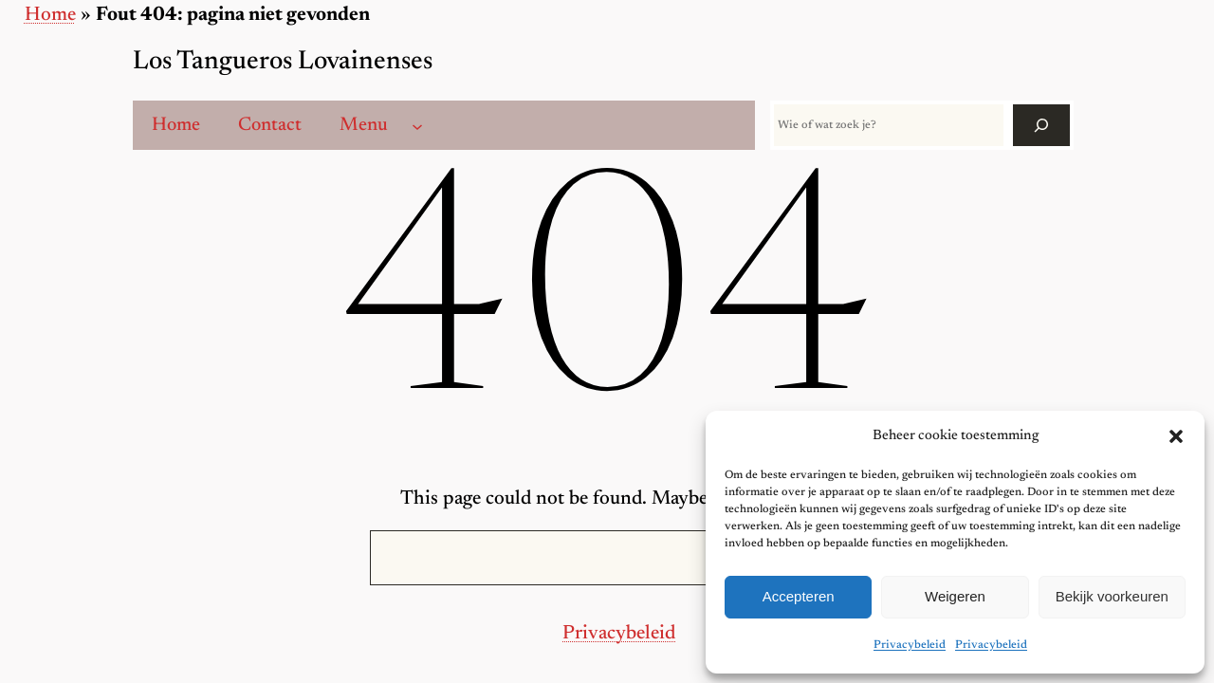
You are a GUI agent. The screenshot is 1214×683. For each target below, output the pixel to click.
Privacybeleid (910, 645)
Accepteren (799, 596)
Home (50, 16)
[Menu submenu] (417, 125)
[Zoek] (1041, 125)
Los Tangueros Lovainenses (282, 62)
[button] (1176, 436)
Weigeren (955, 596)
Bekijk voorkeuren (1112, 596)
